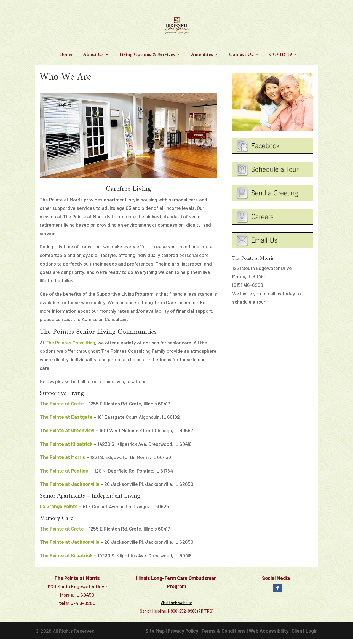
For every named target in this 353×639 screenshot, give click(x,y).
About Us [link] (93, 54)
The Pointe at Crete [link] (62, 404)
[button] (277, 588)
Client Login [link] (305, 631)
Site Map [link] (155, 631)
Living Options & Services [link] (147, 54)
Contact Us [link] (241, 54)
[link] (177, 25)
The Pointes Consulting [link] (70, 343)
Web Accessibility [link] (268, 631)
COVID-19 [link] (280, 54)
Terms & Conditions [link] (223, 631)
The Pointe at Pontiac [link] (64, 471)
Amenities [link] (202, 54)
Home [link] (66, 54)
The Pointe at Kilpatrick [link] (66, 444)
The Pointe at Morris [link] (62, 457)
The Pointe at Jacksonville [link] (69, 484)
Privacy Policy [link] (183, 631)
